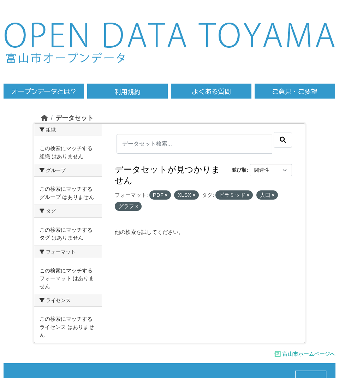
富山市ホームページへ (308, 354)
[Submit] (283, 140)
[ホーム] (44, 118)
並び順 (239, 170)
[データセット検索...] (195, 144)
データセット (74, 118)
